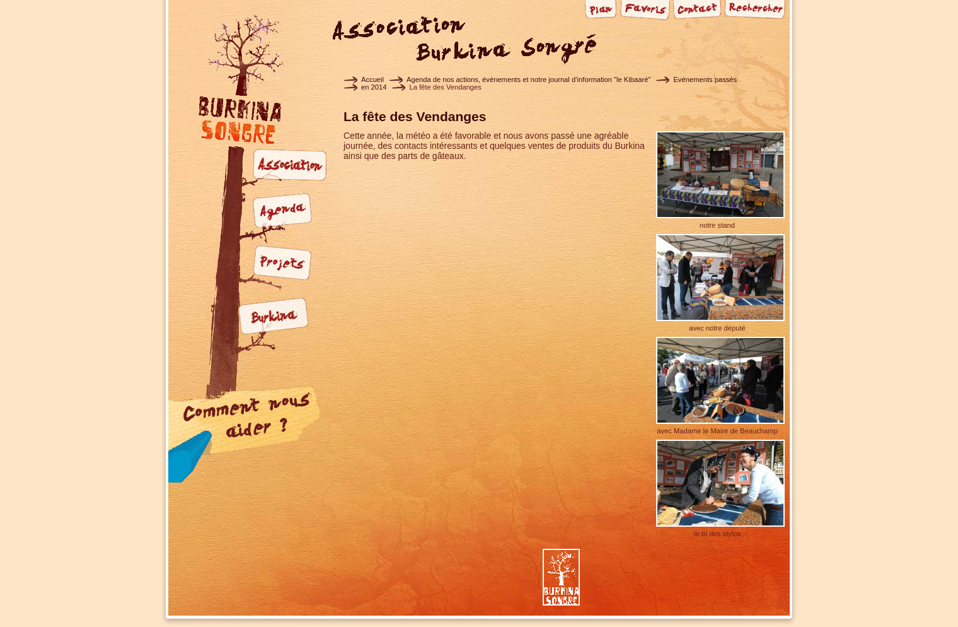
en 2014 (373, 87)
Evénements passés (705, 79)
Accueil (372, 79)
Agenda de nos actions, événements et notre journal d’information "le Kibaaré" (528, 79)
